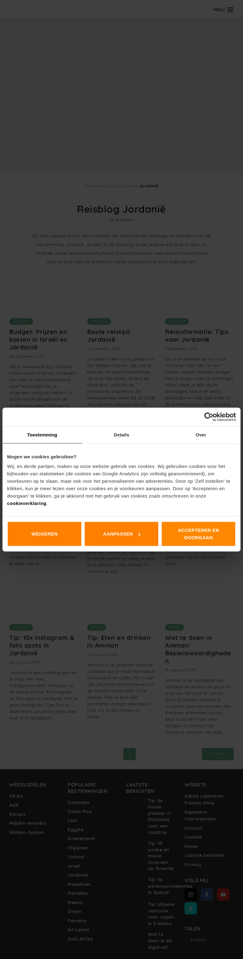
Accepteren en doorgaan (198, 533)
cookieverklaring (26, 503)
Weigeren (44, 533)
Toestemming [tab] (42, 434)
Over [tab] (200, 434)
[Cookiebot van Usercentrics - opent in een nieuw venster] (209, 416)
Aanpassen (121, 533)
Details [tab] (121, 434)
